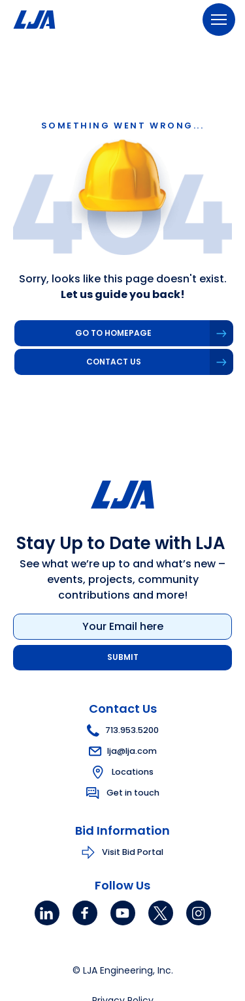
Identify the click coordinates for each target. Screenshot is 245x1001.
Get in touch (132, 792)
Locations (133, 771)
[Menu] (219, 19)
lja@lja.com (123, 750)
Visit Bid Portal (132, 852)
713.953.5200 (123, 730)
